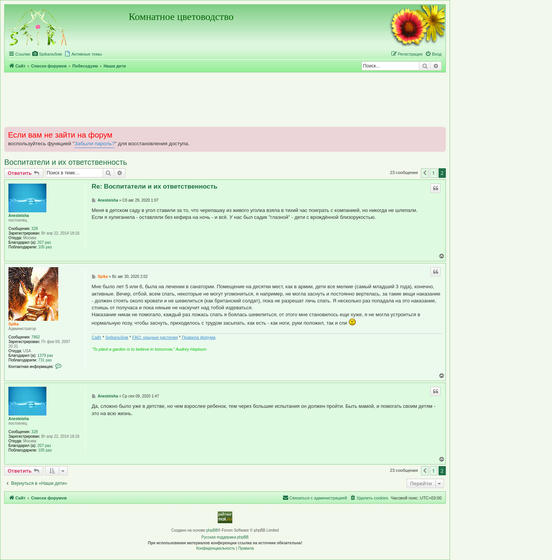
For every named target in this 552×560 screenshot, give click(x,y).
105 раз (45, 247)
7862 (35, 337)
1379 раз (45, 355)
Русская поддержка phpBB (224, 537)
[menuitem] (47, 54)
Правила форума (198, 337)
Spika (13, 324)
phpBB (212, 530)
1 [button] (433, 172)
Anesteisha (18, 215)
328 (34, 229)
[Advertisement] (225, 99)
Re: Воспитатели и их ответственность (154, 186)
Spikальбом (116, 337)
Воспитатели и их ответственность (65, 162)
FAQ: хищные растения (155, 337)
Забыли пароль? (94, 143)
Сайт (96, 337)
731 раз (45, 360)
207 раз (44, 242)
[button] (425, 172)
